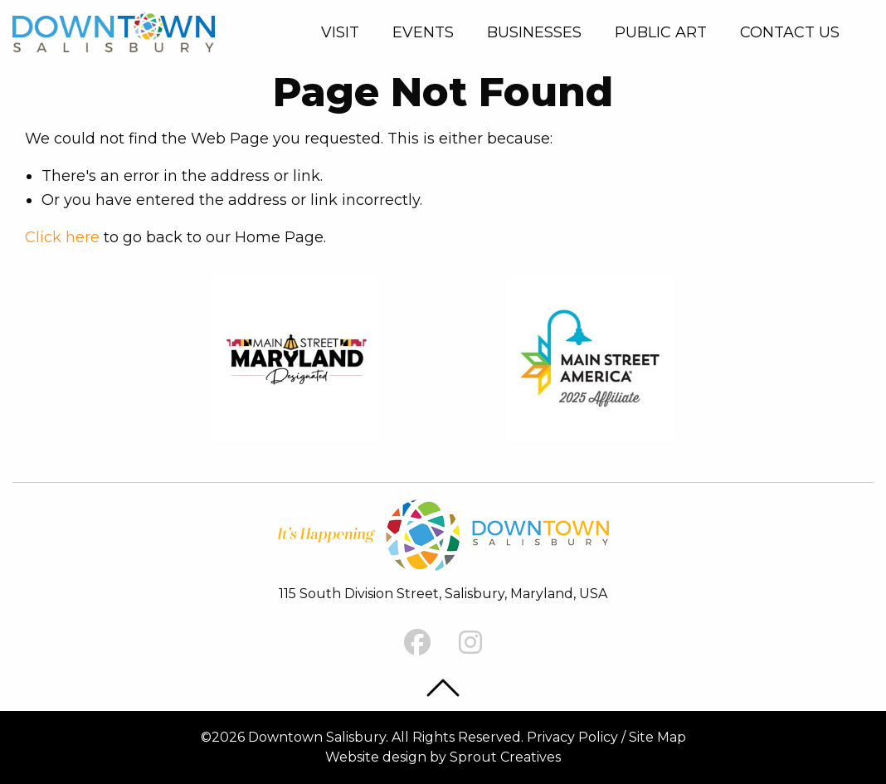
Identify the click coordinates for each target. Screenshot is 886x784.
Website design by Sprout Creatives (443, 757)
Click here (62, 237)
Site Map (657, 737)
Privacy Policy (572, 737)
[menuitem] (343, 32)
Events (423, 32)
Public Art (661, 32)
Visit (340, 32)
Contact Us (790, 32)
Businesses (534, 32)
